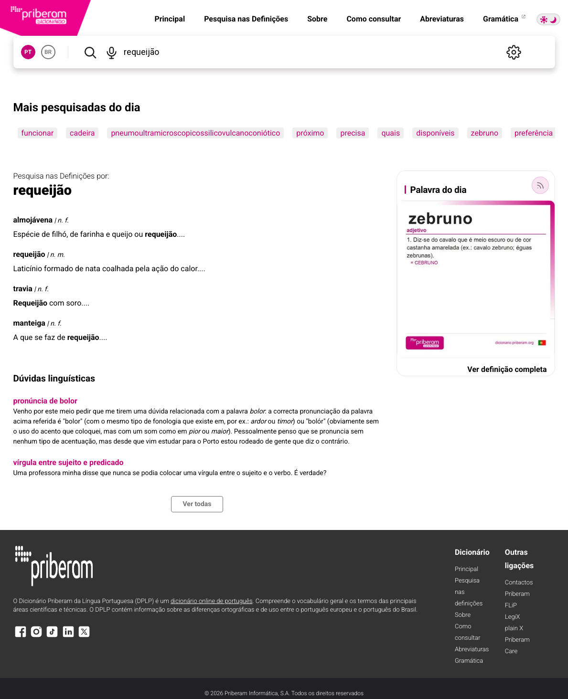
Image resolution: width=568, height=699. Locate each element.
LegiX (512, 617)
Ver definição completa (507, 369)
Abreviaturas (442, 18)
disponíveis (435, 133)
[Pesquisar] (90, 52)
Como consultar (373, 18)
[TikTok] (52, 636)
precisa (352, 133)
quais (390, 133)
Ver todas (196, 504)
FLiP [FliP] (511, 605)
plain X (514, 628)
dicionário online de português (211, 601)
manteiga (29, 323)
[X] (84, 636)
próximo (310, 133)
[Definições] (514, 52)
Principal (169, 18)
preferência (533, 133)
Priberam (517, 594)
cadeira (82, 133)
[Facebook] (20, 636)
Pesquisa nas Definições (246, 18)
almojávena (33, 219)
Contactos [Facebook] (519, 582)
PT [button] (28, 52)
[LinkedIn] (68, 636)
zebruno (484, 133)
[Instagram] (36, 636)
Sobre (317, 18)
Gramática (505, 18)
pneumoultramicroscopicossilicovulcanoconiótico (195, 133)
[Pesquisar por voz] (111, 52)
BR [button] (48, 52)
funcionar (37, 133)
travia (22, 288)
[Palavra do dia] (540, 185)
